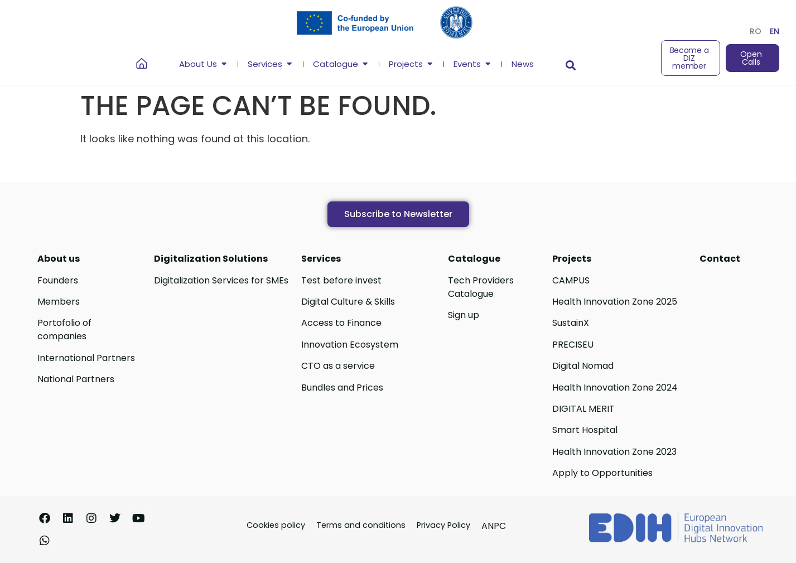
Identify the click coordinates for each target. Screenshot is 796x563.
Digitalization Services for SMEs (221, 280)
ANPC (493, 525)
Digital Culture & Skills (348, 301)
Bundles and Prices (342, 387)
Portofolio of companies (64, 329)
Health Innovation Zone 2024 (615, 387)
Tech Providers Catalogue (481, 287)
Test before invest (341, 280)
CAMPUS (571, 280)
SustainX (570, 322)
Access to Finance (341, 322)
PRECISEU (573, 344)
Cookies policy (276, 525)
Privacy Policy (443, 525)
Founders (57, 280)
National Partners (75, 379)
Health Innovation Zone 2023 (614, 451)
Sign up (463, 315)
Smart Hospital (584, 430)
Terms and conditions (361, 525)
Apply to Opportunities (602, 472)
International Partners (86, 358)
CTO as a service (338, 365)
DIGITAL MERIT (583, 408)
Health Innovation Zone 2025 (614, 301)
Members (58, 301)
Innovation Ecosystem (349, 344)
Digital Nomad (583, 365)
